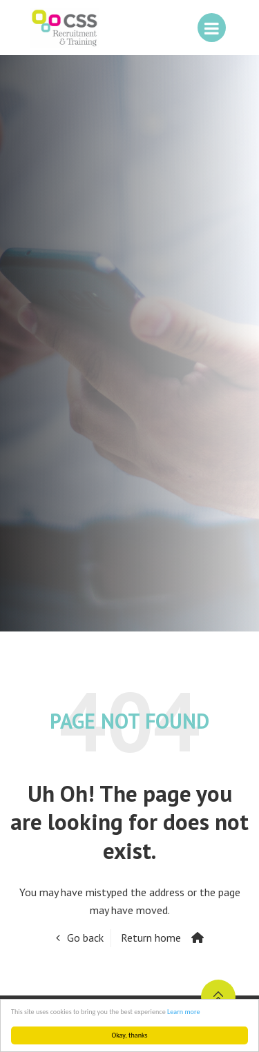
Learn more (183, 1011)
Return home (151, 937)
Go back (85, 937)
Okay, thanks (130, 1035)
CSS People (64, 27)
